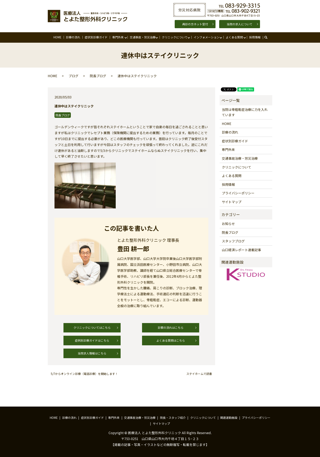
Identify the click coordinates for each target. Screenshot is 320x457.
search (268, 37)
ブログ (73, 75)
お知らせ (228, 223)
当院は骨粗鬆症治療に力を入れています (245, 112)
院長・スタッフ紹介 (173, 418)
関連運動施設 (228, 418)
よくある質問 (234, 37)
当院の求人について (239, 24)
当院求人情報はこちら (92, 353)
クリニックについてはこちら (92, 327)
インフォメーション (206, 37)
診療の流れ (73, 37)
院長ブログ (98, 75)
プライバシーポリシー (238, 193)
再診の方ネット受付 (195, 24)
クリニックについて (175, 37)
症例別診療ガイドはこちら (92, 340)
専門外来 (118, 37)
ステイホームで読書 (199, 374)
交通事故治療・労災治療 (240, 158)
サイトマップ (231, 201)
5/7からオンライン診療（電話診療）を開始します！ (84, 374)
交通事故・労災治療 (143, 37)
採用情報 (255, 37)
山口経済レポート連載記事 (241, 249)
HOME (57, 37)
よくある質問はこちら (170, 340)
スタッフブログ (233, 241)
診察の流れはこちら (170, 327)
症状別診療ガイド (96, 37)
